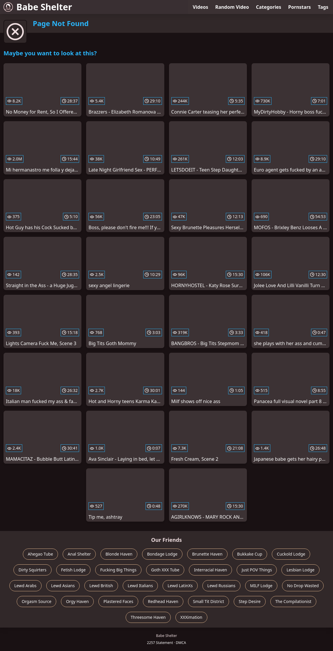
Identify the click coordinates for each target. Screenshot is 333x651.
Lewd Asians (63, 585)
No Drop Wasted (303, 585)
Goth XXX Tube (165, 570)
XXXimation (191, 617)
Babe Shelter (38, 7)
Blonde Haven (118, 554)
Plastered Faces (118, 601)
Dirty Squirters (32, 570)
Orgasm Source (36, 601)
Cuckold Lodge (291, 554)
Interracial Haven (210, 570)
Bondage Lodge (162, 554)
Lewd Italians (140, 585)
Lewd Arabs (25, 585)
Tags (323, 7)
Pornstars (299, 7)
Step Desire (250, 601)
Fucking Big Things (118, 570)
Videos (200, 7)
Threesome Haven (148, 617)
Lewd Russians (221, 585)
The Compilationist (293, 601)
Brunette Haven (207, 554)
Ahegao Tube (40, 554)
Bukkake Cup (249, 554)
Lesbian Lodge (300, 570)
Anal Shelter (79, 554)
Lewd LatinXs (180, 585)
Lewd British (101, 585)
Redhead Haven (163, 601)
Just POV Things (257, 570)
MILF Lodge (261, 585)
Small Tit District (208, 601)
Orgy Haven (77, 601)
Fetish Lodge (73, 570)
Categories (268, 7)
